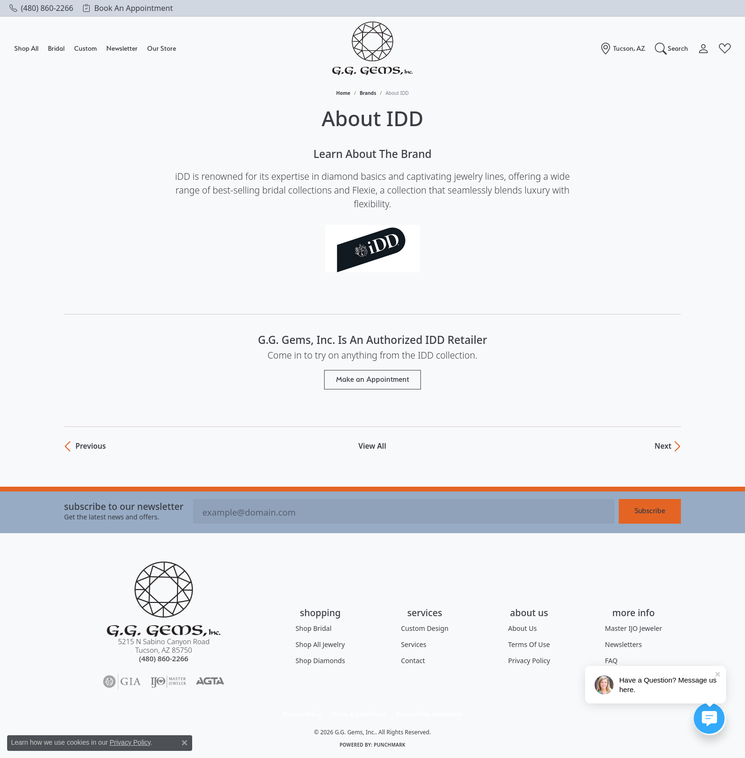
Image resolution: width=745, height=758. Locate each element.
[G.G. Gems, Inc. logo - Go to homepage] (372, 48)
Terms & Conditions (358, 714)
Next (662, 446)
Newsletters (623, 644)
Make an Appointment (372, 379)
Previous (89, 446)
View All (372, 446)
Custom (85, 48)
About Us (522, 628)
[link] (41, 8)
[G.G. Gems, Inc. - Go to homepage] (164, 599)
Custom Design (424, 628)
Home (343, 93)
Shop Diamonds (320, 660)
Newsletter (122, 48)
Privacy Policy (529, 660)
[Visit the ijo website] (168, 681)
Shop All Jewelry (320, 644)
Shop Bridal (314, 628)
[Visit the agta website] (210, 681)
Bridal (56, 48)
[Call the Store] (163, 658)
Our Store (161, 48)
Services (413, 644)
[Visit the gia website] (122, 681)
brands (368, 93)
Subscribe (649, 510)
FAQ (611, 660)
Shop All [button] (26, 48)
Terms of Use (529, 644)
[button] (672, 48)
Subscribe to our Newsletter (124, 506)
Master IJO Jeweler (633, 628)
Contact (413, 660)
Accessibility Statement (429, 714)
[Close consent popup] (184, 743)
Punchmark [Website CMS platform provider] (390, 744)
